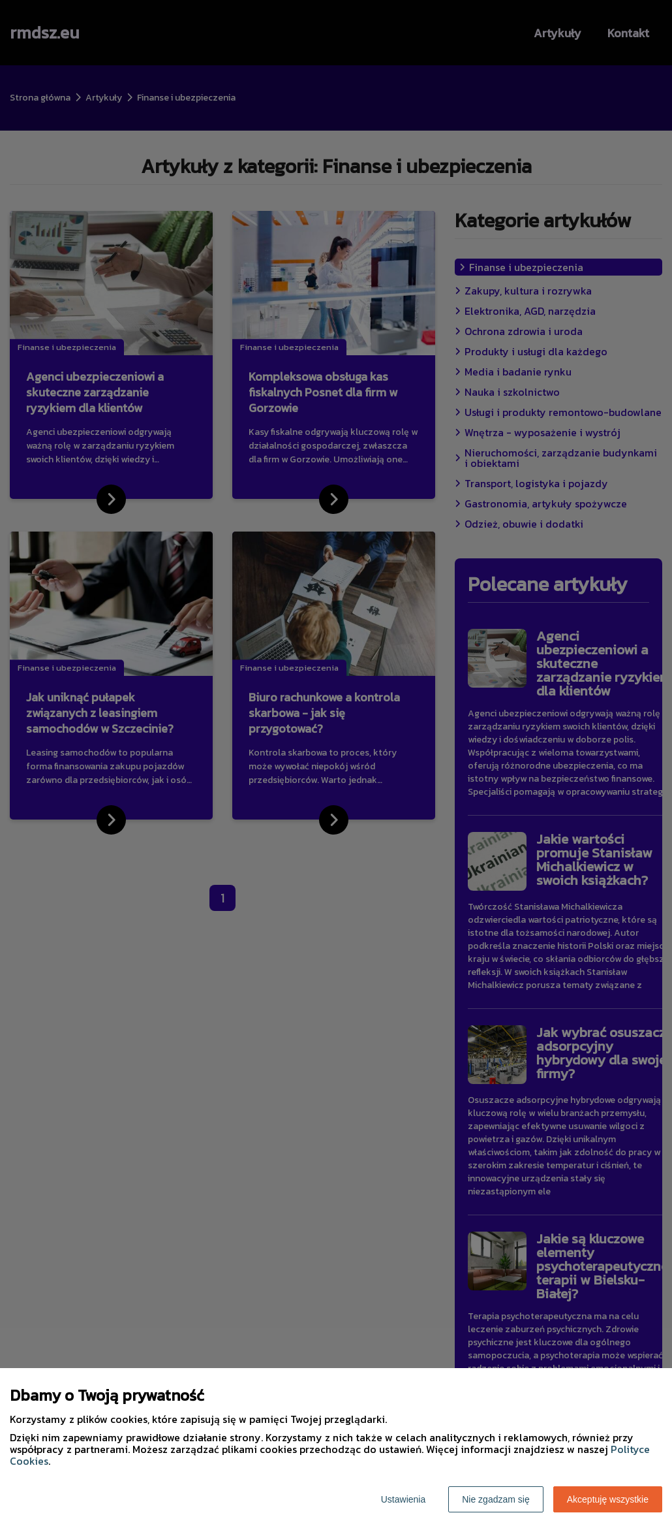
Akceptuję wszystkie (608, 1499)
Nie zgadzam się (496, 1499)
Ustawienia (403, 1499)
